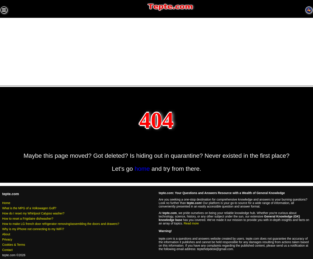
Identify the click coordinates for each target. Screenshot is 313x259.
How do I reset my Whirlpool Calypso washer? (33, 213)
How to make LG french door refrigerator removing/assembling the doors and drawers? (60, 224)
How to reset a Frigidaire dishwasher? (27, 218)
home (142, 168)
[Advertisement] (156, 50)
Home (6, 203)
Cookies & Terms (13, 244)
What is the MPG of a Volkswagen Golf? (29, 208)
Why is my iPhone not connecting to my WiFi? (33, 229)
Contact (7, 250)
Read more (191, 223)
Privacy (7, 239)
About (6, 234)
